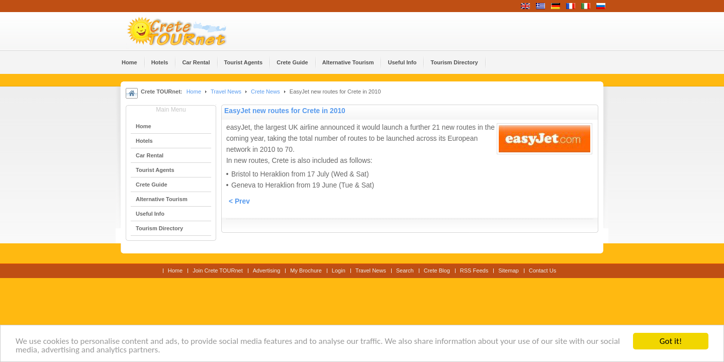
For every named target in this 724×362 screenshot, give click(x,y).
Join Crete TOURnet (218, 270)
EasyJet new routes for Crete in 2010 (284, 111)
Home (194, 91)
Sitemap (508, 270)
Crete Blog (437, 270)
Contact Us (543, 270)
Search (405, 270)
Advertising (267, 270)
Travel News (226, 91)
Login (338, 270)
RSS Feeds (474, 270)
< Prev (239, 201)
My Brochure (306, 270)
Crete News (265, 91)
